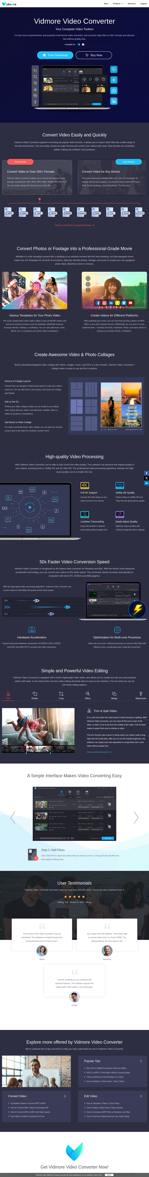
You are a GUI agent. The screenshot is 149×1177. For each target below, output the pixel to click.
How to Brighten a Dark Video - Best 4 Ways (105, 1081)
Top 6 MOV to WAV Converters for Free (27, 1116)
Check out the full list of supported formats (74, 225)
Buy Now (93, 55)
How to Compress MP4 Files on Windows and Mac (108, 1112)
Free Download (55, 55)
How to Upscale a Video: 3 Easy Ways (103, 1103)
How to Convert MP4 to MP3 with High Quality (30, 1112)
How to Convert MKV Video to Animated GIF (30, 1108)
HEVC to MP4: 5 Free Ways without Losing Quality (108, 1073)
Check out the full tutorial (99, 752)
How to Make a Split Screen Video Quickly (105, 1108)
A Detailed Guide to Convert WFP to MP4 (28, 1103)
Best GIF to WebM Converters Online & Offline (106, 1068)
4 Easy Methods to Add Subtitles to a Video (105, 1077)
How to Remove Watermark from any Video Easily (108, 1116)
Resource (132, 4)
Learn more (97, 1175)
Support (143, 4)
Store (106, 4)
